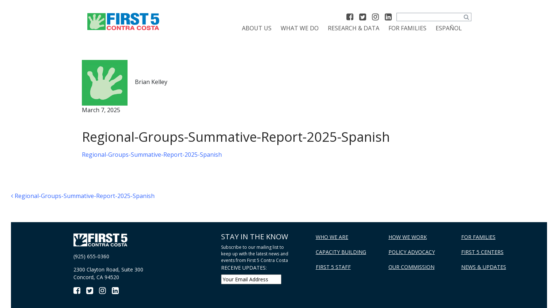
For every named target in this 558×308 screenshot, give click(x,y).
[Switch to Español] (449, 28)
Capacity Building (341, 251)
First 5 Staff (333, 266)
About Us (257, 28)
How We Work (407, 236)
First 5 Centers (482, 251)
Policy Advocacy (411, 251)
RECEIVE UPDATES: (244, 267)
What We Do (300, 28)
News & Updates (483, 266)
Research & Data (353, 28)
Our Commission (411, 266)
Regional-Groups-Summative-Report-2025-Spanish (152, 155)
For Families (407, 28)
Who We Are (332, 236)
